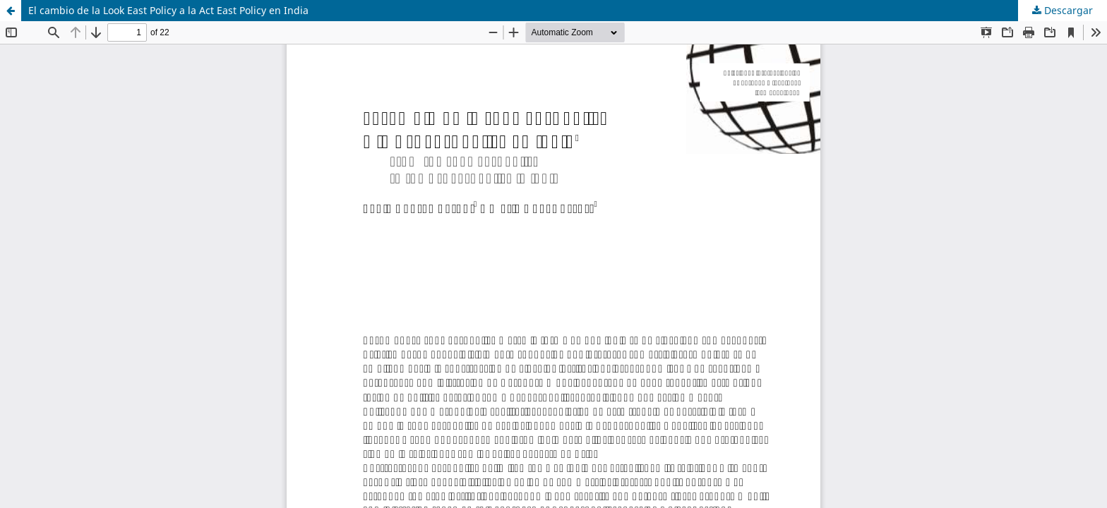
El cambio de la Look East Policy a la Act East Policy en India (168, 10)
